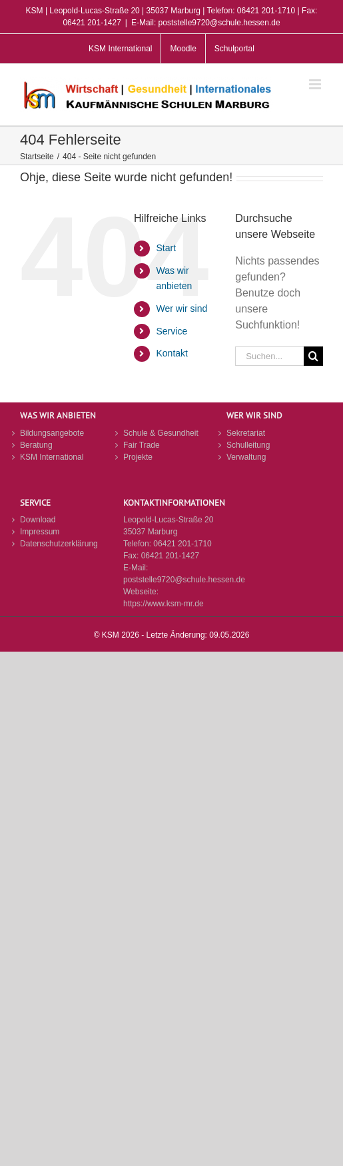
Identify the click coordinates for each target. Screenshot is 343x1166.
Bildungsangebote (52, 433)
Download (37, 519)
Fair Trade (141, 445)
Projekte (138, 457)
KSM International (51, 457)
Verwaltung (246, 457)
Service (171, 331)
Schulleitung (248, 445)
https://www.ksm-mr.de (163, 603)
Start (166, 248)
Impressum (39, 531)
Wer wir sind (181, 308)
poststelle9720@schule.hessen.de (184, 579)
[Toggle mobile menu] (316, 84)
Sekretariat (245, 433)
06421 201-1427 (170, 555)
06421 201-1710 (182, 543)
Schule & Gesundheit (160, 433)
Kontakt (171, 353)
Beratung (36, 445)
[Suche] (313, 356)
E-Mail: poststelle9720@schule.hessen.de (205, 22)
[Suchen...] (269, 356)
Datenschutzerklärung (59, 543)
